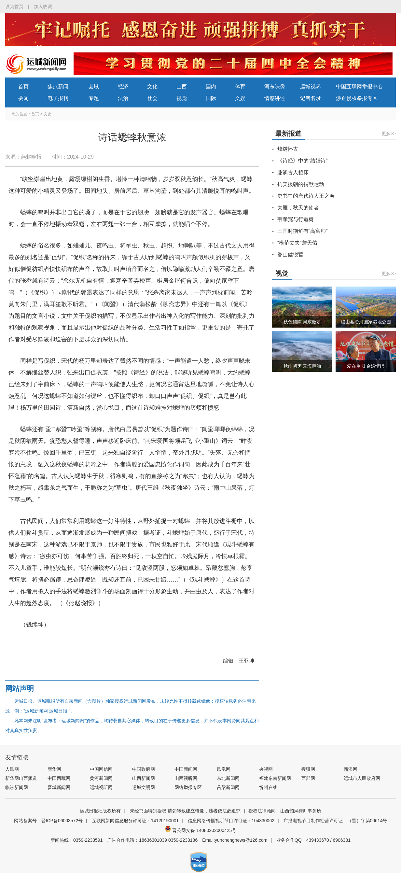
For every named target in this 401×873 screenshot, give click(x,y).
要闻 (23, 98)
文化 (152, 86)
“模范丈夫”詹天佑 (297, 243)
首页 (23, 86)
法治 (123, 98)
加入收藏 (43, 6)
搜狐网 (308, 769)
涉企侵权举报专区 (357, 98)
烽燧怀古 (287, 149)
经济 (123, 86)
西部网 (308, 778)
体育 (240, 86)
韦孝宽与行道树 (295, 219)
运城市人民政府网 (362, 778)
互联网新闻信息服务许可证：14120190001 (135, 820)
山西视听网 (185, 778)
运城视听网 (101, 787)
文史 (47, 114)
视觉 (181, 98)
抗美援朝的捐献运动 (300, 184)
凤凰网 (223, 769)
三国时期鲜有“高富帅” (302, 231)
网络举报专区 (188, 787)
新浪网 (350, 769)
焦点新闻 (58, 86)
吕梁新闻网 (228, 787)
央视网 (266, 769)
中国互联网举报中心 (359, 86)
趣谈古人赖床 (293, 172)
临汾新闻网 (16, 787)
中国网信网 (101, 769)
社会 (152, 98)
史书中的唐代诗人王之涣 (306, 196)
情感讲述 (274, 98)
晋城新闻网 (59, 787)
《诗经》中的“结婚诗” (302, 160)
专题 (94, 98)
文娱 (240, 98)
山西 (181, 86)
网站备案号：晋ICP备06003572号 (48, 820)
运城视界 (310, 86)
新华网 (54, 769)
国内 (211, 86)
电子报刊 (58, 98)
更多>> (388, 133)
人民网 (12, 769)
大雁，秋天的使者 (298, 207)
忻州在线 (268, 787)
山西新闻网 (143, 778)
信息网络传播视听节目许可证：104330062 (231, 820)
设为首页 (14, 6)
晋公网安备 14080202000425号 (201, 830)
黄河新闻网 (101, 778)
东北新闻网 (228, 778)
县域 (94, 86)
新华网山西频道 (21, 778)
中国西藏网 (59, 778)
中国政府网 (143, 769)
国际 (211, 98)
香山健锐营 (290, 254)
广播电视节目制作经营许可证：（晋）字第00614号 (335, 820)
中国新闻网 (185, 769)
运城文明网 (143, 787)
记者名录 (310, 98)
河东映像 (274, 86)
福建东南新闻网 (275, 778)
